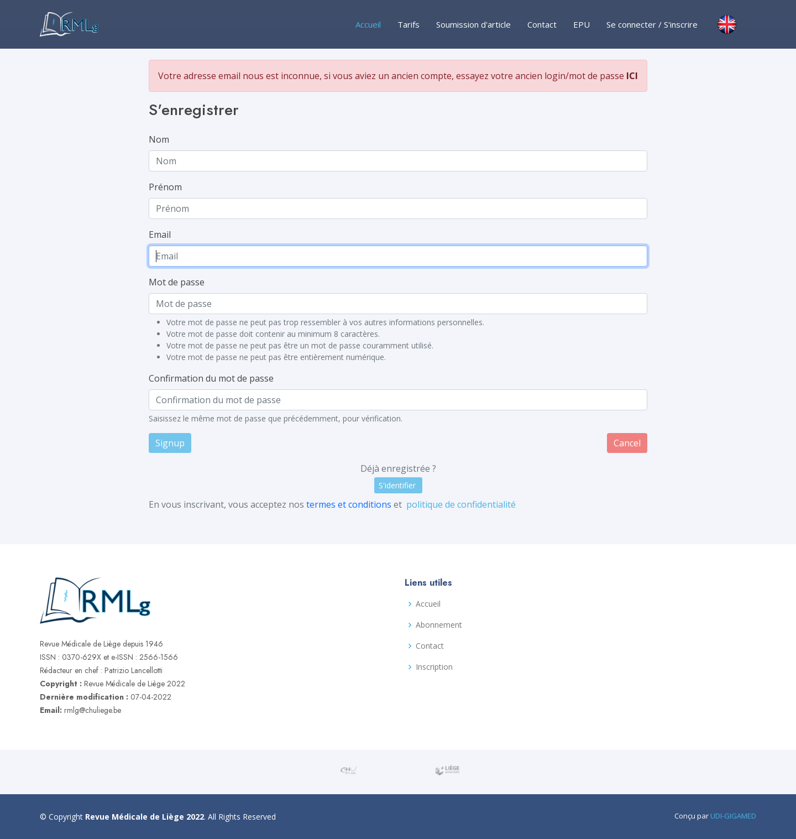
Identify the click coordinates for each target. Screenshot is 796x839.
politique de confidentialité (458, 496)
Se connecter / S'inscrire (652, 24)
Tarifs (408, 24)
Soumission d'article (473, 24)
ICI (623, 84)
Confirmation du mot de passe (218, 375)
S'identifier (397, 477)
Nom (168, 144)
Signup (179, 436)
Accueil (368, 24)
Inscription (434, 667)
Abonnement (439, 625)
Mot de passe (185, 282)
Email (168, 236)
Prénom (174, 190)
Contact (542, 24)
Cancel (618, 436)
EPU (581, 24)
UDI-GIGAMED (733, 816)
